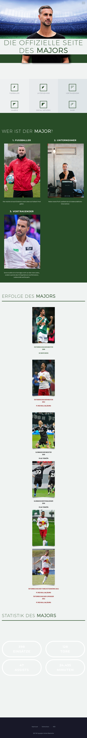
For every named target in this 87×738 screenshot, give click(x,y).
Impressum (35, 726)
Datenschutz (45, 726)
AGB (54, 726)
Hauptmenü (83, 3)
